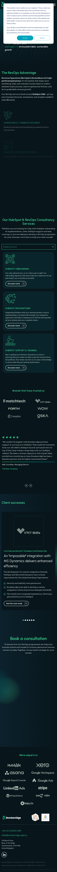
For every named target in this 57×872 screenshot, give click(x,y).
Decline (42, 38)
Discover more (14, 284)
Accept (25, 38)
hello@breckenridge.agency (14, 835)
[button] (26, 485)
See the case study (14, 603)
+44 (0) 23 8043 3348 (11, 830)
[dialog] (28, 23)
